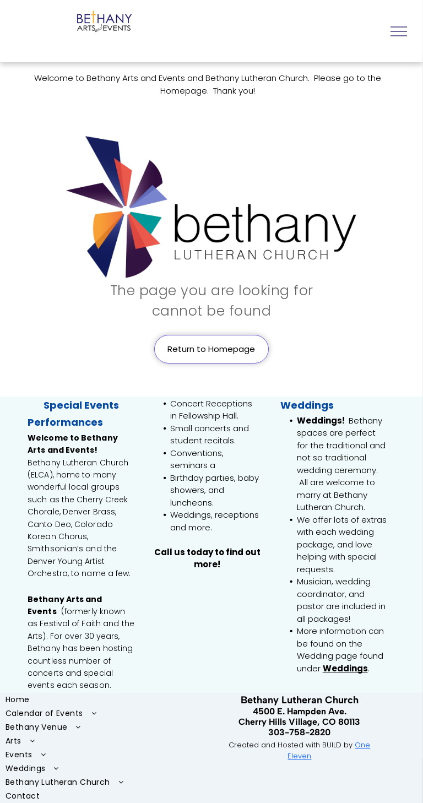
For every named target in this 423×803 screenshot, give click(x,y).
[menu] (398, 31)
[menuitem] (84, 700)
